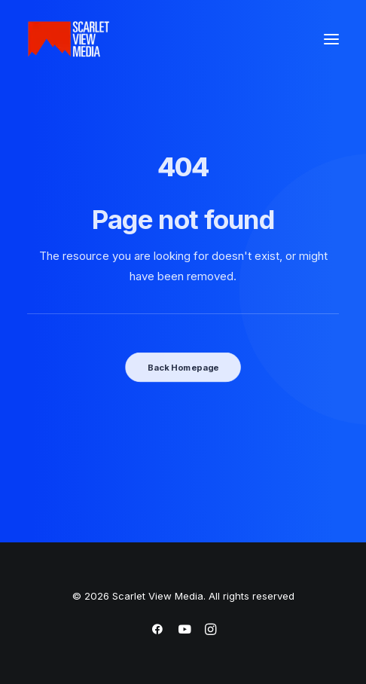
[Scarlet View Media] (68, 39)
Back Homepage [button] (183, 367)
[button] (331, 39)
